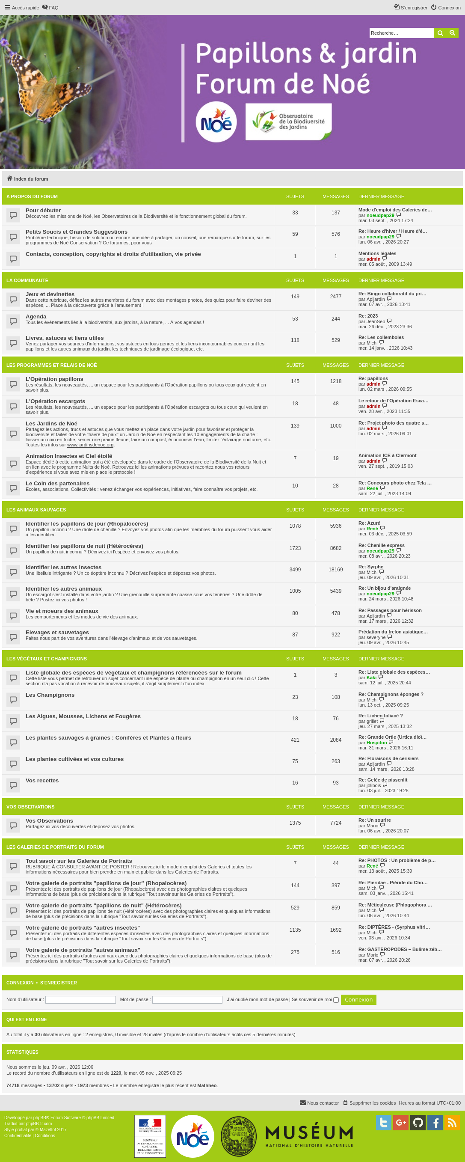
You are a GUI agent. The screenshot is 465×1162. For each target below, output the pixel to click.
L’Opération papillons (54, 379)
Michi (372, 342)
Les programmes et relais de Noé (51, 365)
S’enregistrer (58, 982)
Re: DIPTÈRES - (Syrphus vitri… (394, 927)
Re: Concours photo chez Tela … (395, 482)
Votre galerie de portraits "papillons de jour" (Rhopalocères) (106, 883)
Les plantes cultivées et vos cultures (75, 759)
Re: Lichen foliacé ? (380, 715)
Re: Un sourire (374, 820)
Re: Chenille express (381, 545)
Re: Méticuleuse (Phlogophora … (395, 904)
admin (373, 259)
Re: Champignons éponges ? (391, 694)
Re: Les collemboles (381, 337)
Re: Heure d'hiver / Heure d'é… (392, 231)
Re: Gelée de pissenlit (382, 779)
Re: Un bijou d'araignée (384, 588)
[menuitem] (50, 8)
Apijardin (376, 299)
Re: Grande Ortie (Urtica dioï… (392, 737)
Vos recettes (42, 780)
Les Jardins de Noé (51, 423)
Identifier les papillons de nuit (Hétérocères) (84, 546)
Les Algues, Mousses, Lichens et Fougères (83, 716)
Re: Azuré (369, 523)
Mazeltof (48, 1129)
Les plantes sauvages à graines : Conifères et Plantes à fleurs (108, 737)
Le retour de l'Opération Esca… (393, 400)
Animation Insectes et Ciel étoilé (69, 456)
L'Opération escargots (55, 401)
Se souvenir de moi (315, 999)
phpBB (39, 1117)
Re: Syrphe (370, 566)
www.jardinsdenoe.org (90, 444)
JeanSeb (376, 321)
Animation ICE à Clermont (387, 455)
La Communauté (27, 280)
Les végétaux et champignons (46, 658)
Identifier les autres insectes (63, 567)
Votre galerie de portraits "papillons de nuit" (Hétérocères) (104, 905)
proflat (21, 1129)
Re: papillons (373, 378)
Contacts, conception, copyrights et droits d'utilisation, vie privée (113, 254)
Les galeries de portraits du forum (55, 847)
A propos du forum (32, 196)
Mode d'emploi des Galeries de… (395, 209)
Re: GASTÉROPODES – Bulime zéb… (400, 949)
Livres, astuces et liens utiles (65, 338)
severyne (376, 637)
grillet (372, 721)
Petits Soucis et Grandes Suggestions (76, 232)
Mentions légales (377, 253)
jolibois (374, 785)
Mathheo (206, 1085)
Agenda (36, 316)
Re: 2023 (368, 315)
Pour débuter (43, 210)
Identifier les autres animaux (64, 588)
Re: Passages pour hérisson (390, 610)
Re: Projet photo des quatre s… (393, 422)
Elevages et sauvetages (57, 632)
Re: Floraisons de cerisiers (388, 758)
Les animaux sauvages (36, 509)
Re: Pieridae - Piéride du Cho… (393, 882)
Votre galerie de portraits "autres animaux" (83, 950)
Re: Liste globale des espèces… (394, 672)
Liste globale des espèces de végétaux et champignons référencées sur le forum (134, 672)
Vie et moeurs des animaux (62, 611)
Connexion (20, 982)
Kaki (371, 677)
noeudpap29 (380, 215)
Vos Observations (30, 806)
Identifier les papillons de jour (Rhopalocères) (87, 523)
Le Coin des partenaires (58, 483)
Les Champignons (50, 695)
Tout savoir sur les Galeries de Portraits (79, 861)
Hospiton (377, 742)
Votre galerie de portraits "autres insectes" (83, 927)
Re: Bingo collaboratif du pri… (392, 293)
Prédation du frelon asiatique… (393, 631)
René (372, 488)
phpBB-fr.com (39, 1123)
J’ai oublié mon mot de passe (257, 999)
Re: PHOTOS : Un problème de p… (397, 860)
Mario (373, 825)
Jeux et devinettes (50, 294)
